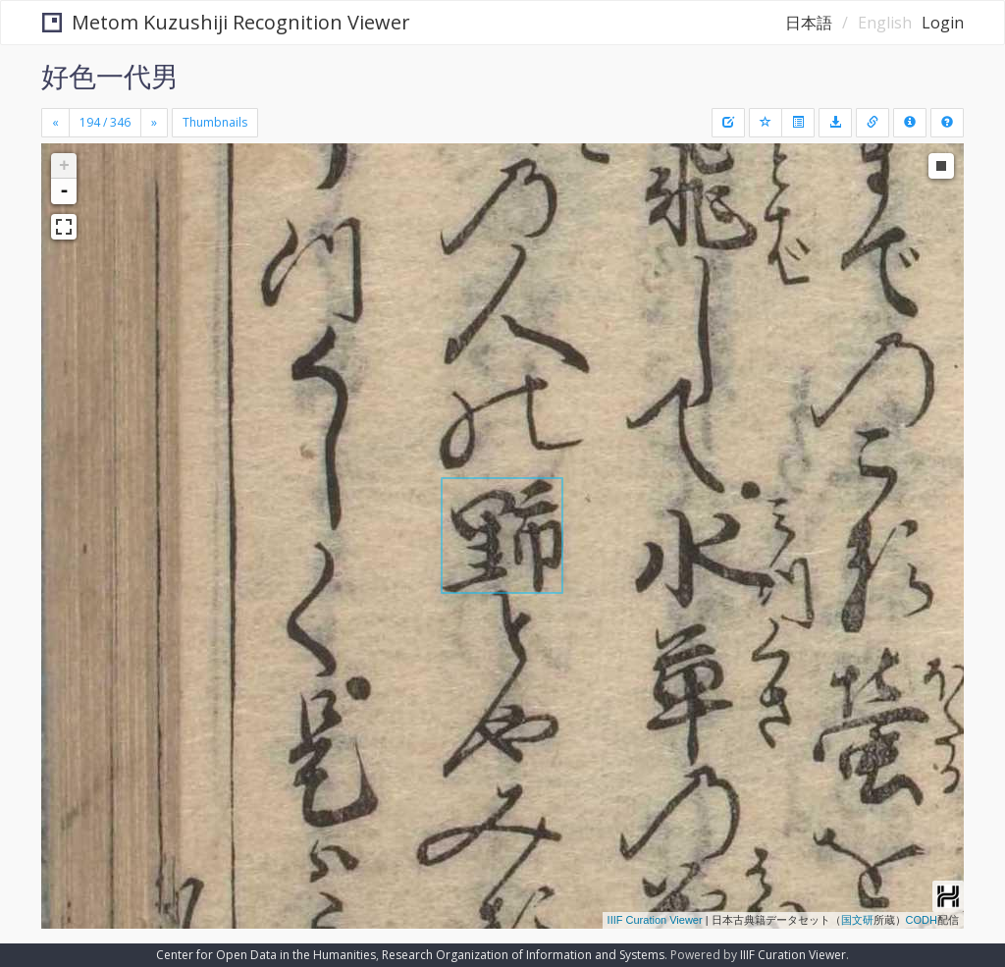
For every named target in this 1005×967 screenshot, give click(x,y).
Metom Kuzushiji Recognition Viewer (226, 22)
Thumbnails (215, 122)
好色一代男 (110, 75)
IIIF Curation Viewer (655, 920)
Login (943, 22)
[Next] (154, 122)
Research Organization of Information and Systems (523, 954)
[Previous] (55, 122)
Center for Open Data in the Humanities (266, 954)
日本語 (808, 22)
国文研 (857, 920)
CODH (921, 920)
